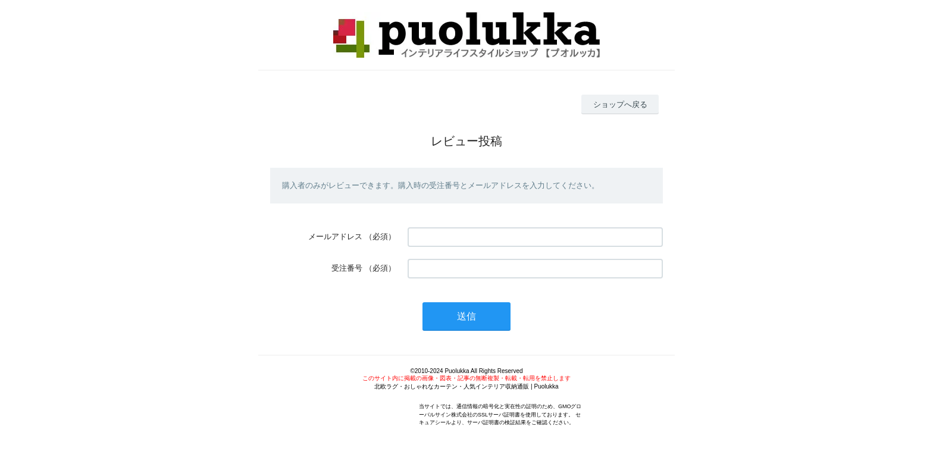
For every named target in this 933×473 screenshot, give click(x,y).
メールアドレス (335, 236)
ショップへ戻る (620, 104)
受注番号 (346, 268)
